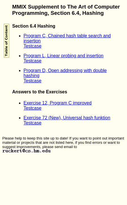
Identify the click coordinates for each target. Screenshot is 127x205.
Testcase (32, 46)
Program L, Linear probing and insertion (63, 55)
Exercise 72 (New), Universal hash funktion (67, 117)
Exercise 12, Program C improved (58, 103)
